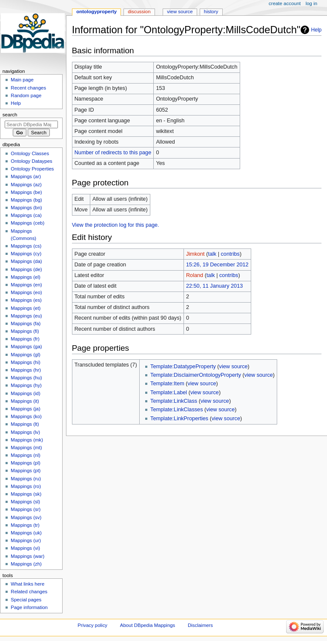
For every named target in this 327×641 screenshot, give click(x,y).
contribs (230, 254)
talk (212, 254)
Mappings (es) (26, 300)
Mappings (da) (26, 261)
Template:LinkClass (173, 401)
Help (316, 30)
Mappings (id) (25, 393)
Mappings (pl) (25, 462)
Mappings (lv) (25, 432)
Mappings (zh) (26, 563)
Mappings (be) (26, 192)
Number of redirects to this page (113, 153)
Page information (29, 607)
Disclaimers (200, 625)
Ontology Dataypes (31, 161)
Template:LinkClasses (176, 410)
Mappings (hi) (25, 362)
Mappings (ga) (26, 346)
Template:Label (168, 393)
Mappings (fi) (25, 331)
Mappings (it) (25, 401)
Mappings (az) (26, 184)
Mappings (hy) (26, 385)
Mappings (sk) (26, 494)
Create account (285, 3)
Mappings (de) (26, 269)
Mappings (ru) (26, 478)
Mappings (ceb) (27, 222)
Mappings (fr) (25, 338)
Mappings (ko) (26, 416)
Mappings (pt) (25, 470)
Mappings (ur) (26, 540)
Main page (22, 79)
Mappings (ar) (26, 176)
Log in (311, 3)
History (211, 11)
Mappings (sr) (25, 509)
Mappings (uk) (26, 532)
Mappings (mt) (26, 447)
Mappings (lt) (25, 424)
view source (233, 367)
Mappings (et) (25, 308)
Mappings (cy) (26, 253)
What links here (27, 583)
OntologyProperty (96, 11)
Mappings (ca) (26, 215)
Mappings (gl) (25, 354)
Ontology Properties (32, 168)
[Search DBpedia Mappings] (31, 124)
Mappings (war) (27, 556)
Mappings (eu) (26, 315)
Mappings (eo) (26, 292)
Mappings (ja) (25, 408)
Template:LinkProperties (179, 419)
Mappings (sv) (26, 517)
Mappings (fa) (25, 323)
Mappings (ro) (26, 486)
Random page (26, 95)
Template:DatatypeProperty (183, 367)
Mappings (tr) (25, 525)
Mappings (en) (26, 284)
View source (179, 11)
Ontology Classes (30, 153)
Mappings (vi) (25, 548)
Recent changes (28, 87)
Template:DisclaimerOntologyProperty (195, 375)
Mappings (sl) (25, 501)
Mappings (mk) (27, 439)
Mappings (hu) (26, 377)
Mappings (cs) (26, 245)
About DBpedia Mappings (147, 625)
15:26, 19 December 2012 (217, 265)
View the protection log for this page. (115, 225)
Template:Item (167, 384)
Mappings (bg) (26, 199)
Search (10, 114)
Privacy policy (92, 625)
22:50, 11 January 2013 (214, 286)
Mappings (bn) (26, 207)
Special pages (26, 599)
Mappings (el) (25, 277)
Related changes (29, 591)
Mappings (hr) (26, 369)
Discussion (139, 11)
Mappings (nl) (25, 455)
